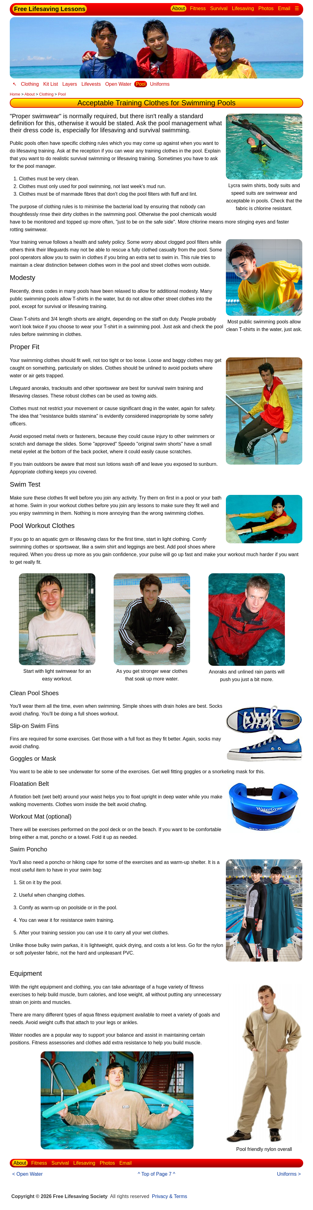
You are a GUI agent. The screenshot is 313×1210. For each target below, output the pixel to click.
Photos (266, 8)
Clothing (30, 84)
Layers (69, 84)
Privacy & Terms (169, 1196)
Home (15, 94)
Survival (218, 8)
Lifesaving (243, 8)
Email (284, 8)
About (178, 8)
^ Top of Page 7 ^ (156, 1174)
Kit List (50, 84)
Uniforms (160, 84)
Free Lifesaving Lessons (49, 9)
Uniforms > (289, 1174)
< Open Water (27, 1174)
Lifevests (91, 84)
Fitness (198, 8)
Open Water (118, 84)
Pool (140, 84)
